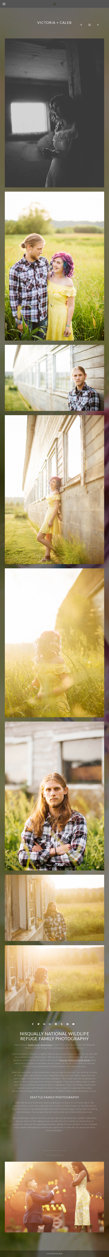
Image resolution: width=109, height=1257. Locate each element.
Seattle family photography (40, 1045)
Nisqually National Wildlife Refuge (74, 1060)
